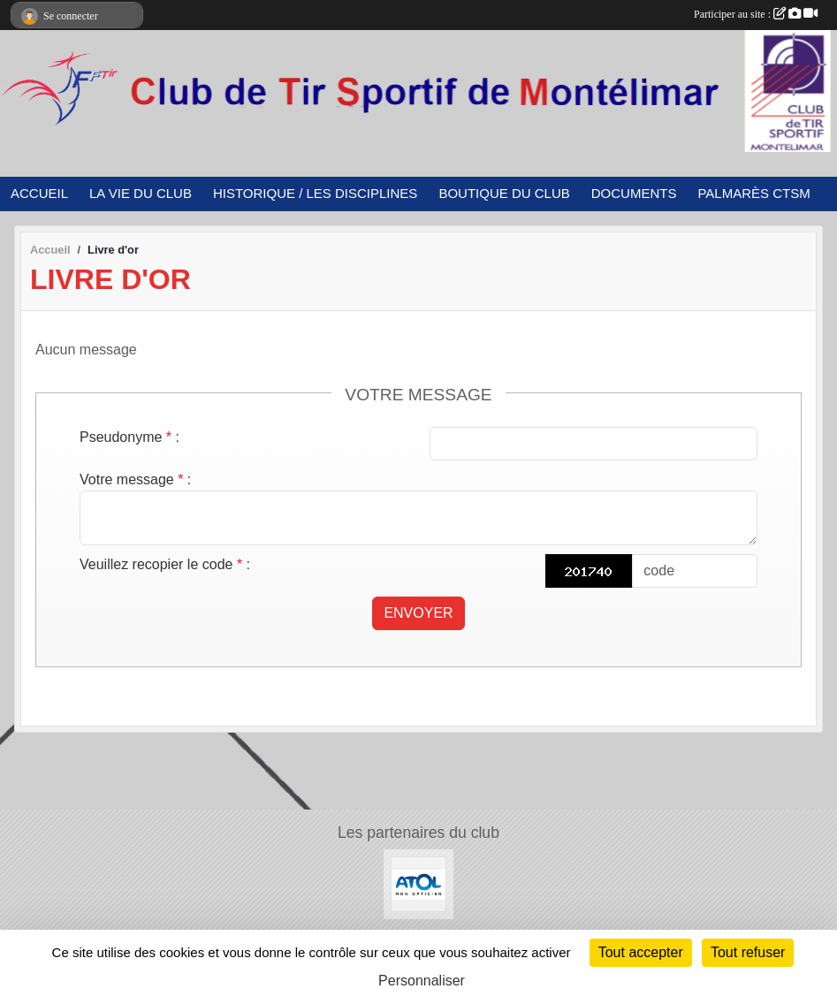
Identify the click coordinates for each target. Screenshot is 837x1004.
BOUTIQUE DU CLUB (503, 193)
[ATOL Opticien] (418, 883)
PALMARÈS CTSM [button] (753, 193)
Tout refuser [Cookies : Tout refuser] (748, 952)
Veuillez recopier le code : (165, 564)
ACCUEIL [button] (39, 193)
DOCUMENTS (634, 193)
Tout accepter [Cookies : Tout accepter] (640, 952)
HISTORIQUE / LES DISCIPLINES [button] (315, 193)
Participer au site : (756, 14)
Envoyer (418, 612)
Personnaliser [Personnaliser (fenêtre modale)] (421, 980)
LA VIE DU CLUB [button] (140, 193)
